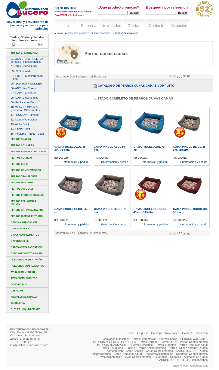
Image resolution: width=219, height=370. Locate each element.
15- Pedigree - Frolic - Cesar (28, 133)
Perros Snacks (21, 139)
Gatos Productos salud (27, 253)
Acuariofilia (19, 284)
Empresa (88, 26)
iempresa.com (199, 365)
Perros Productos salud (27, 195)
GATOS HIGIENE (20, 241)
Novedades (111, 26)
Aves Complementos (24, 278)
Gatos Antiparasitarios (26, 247)
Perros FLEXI (19, 164)
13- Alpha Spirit (20, 124)
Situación (179, 26)
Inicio (65, 26)
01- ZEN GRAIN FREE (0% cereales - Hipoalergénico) (27, 60)
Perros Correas (22, 157)
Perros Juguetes (22, 188)
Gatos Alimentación (24, 222)
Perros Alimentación (24, 53)
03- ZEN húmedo (21, 71)
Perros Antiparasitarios (27, 210)
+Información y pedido (75, 161)
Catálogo (156, 333)
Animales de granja (24, 297)
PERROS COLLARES (22, 145)
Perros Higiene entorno (27, 216)
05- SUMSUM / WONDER (26, 83)
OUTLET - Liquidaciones (25, 309)
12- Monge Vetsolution (24, 119)
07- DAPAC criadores (23, 93)
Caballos (17, 290)
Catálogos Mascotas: (116, 338)
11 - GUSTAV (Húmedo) (25, 114)
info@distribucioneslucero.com (29, 345)
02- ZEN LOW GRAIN (24, 66)
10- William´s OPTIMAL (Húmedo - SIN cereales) (25, 109)
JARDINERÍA (18, 303)
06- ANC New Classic (24, 88)
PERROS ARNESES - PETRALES (28, 151)
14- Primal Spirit (20, 129)
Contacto (156, 26)
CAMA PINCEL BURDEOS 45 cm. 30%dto (150, 210)
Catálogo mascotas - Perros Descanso (89, 33)
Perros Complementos (26, 170)
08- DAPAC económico (24, 97)
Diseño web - (181, 365)
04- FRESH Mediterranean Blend (27, 77)
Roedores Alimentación (26, 259)
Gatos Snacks (20, 228)
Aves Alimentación (23, 272)
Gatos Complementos (25, 234)
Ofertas (133, 26)
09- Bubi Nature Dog (23, 102)
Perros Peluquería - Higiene (24, 202)
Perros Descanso (22, 182)
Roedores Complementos (27, 265)
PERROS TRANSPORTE (24, 176)
